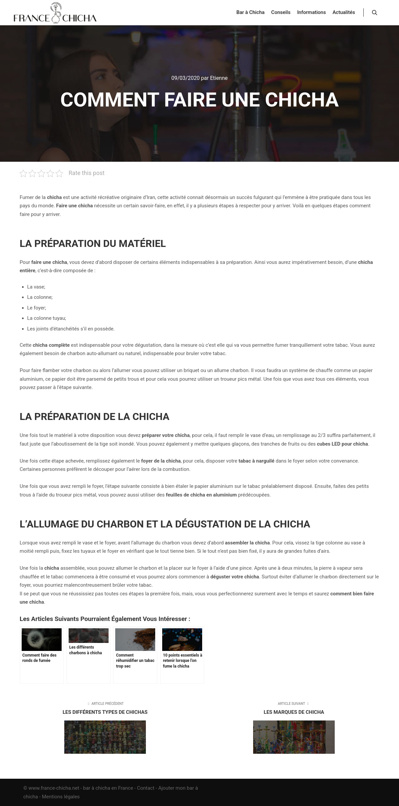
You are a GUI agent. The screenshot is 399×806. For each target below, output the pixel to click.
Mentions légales (61, 797)
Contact (145, 788)
